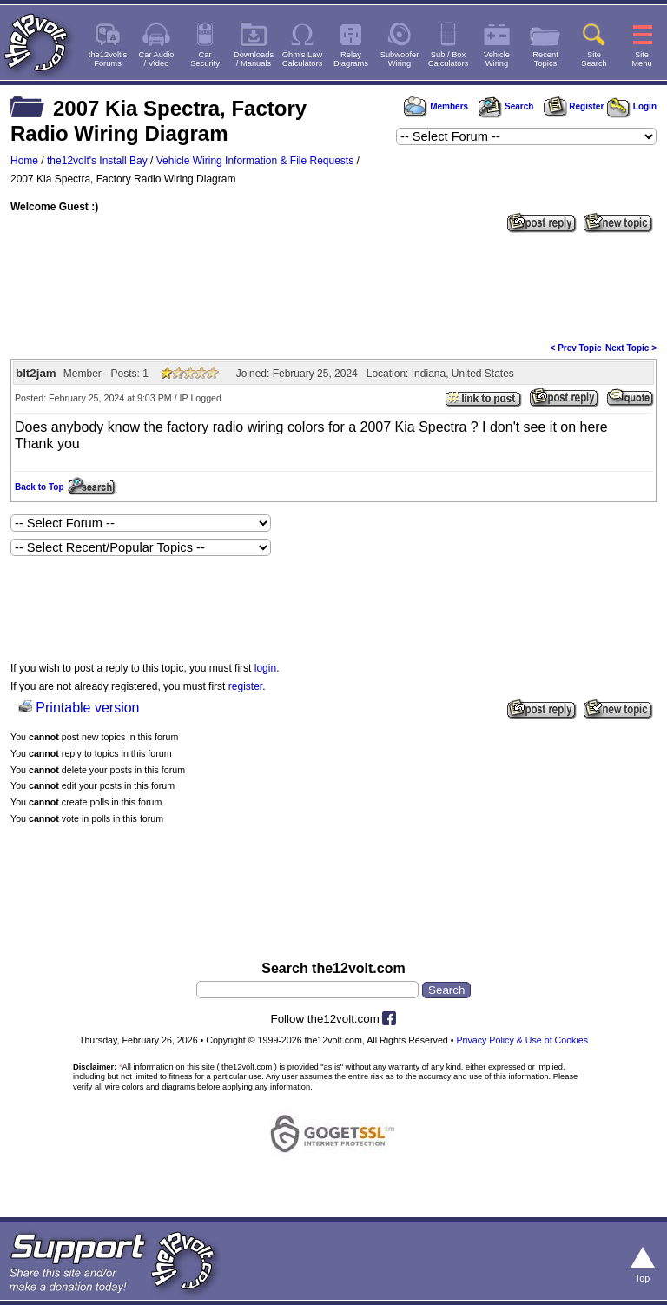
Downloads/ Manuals (254, 59)
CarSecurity (205, 59)
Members (436, 106)
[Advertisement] (333, 286)
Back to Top (39, 487)
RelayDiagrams (351, 59)
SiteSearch (594, 59)
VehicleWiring (497, 59)
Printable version (87, 707)
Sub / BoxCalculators (448, 59)
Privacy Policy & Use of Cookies (522, 1040)
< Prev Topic (576, 348)
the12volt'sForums (108, 59)
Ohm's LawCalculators (302, 59)
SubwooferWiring (399, 59)
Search (505, 106)
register (245, 686)
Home (24, 161)
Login (632, 106)
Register (574, 106)
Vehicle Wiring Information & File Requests (254, 161)
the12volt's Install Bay (97, 161)
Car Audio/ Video (157, 59)
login (265, 668)
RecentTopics (545, 59)
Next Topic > (631, 348)
